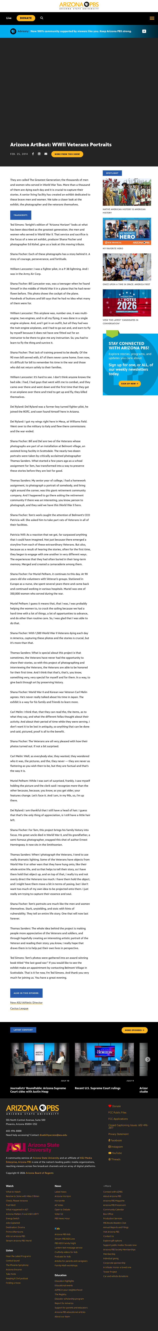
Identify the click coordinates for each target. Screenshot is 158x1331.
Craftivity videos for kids (66, 1252)
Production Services (112, 1218)
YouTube (115, 1153)
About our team (62, 1316)
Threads (114, 1159)
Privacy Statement (118, 1134)
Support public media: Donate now (120, 1245)
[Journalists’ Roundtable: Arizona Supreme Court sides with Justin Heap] (39, 1044)
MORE (134, 1030)
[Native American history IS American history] (127, 180)
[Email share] (47, 154)
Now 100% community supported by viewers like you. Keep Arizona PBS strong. (81, 31)
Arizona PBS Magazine (113, 1200)
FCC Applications (118, 1118)
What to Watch (13, 1192)
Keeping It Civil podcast (17, 1278)
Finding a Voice (13, 1283)
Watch (10, 1186)
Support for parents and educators (71, 1307)
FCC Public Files (117, 1112)
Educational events (64, 1285)
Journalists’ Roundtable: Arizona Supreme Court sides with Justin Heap (38, 1089)
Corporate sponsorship (114, 1263)
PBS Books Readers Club (114, 1223)
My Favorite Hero (113, 248)
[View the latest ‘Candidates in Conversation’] (127, 291)
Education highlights (64, 1281)
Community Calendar (113, 1209)
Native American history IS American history (124, 211)
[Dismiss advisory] (144, 31)
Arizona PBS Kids (62, 1234)
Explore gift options (112, 1240)
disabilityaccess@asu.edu (53, 1135)
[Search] (42, 18)
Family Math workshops (66, 1265)
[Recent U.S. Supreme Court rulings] (104, 1044)
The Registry (60, 1294)
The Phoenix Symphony (17, 1265)
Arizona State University (46, 1158)
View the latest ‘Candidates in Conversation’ (120, 322)
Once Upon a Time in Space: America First (126, 284)
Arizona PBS (24, 1162)
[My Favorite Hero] (127, 219)
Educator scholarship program (69, 1299)
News (58, 1186)
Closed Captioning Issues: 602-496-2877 (128, 1126)
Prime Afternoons (14, 1232)
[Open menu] (152, 18)
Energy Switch (12, 1218)
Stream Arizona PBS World (18, 1240)
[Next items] (147, 1059)
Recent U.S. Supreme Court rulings (98, 1088)
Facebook (115, 1140)
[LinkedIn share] (41, 154)
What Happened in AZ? (17, 1209)
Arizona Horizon (63, 1196)
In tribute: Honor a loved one (117, 1267)
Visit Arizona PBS (111, 1232)
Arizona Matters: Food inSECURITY (22, 1214)
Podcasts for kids (63, 1256)
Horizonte (60, 1200)
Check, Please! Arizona (17, 1200)
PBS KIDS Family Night (65, 1243)
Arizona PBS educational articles (70, 1312)
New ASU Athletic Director (26, 1002)
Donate (114, 1106)
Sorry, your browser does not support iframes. (79, 88)
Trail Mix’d (10, 1205)
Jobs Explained (13, 1223)
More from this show (67, 154)
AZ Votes (59, 1205)
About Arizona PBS (112, 1196)
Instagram (115, 1146)
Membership (109, 1254)
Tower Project (110, 1271)
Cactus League (19, 1008)
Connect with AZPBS (112, 1192)
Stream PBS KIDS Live (65, 1239)
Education (61, 1275)
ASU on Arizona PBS (15, 1236)
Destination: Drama (15, 1227)
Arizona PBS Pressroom (114, 1205)
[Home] (79, 5)
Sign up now (129, 383)
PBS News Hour (62, 1218)
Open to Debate (62, 1209)
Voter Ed (59, 1214)
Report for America (64, 1303)
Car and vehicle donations (115, 1276)
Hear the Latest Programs (18, 1256)
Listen (9, 1250)
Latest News (60, 1192)
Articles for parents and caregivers (71, 1261)
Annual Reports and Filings (115, 1227)
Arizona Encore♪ (14, 1269)
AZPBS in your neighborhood (68, 1290)
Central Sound (12, 1260)
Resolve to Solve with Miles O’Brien (22, 1196)
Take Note (11, 1274)
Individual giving (111, 1258)
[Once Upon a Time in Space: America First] (127, 255)
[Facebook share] (34, 154)
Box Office (108, 1214)
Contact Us (108, 1236)
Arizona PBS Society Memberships (119, 1249)
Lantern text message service (68, 1247)
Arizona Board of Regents (40, 1173)
